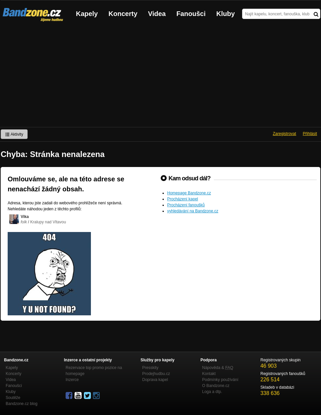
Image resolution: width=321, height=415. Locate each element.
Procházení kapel (182, 199)
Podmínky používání (220, 379)
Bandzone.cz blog (21, 403)
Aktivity (14, 134)
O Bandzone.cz (215, 385)
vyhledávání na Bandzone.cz (192, 211)
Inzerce (72, 379)
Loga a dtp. (212, 391)
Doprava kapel (155, 379)
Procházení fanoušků (186, 205)
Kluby (225, 13)
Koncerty (123, 13)
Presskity (150, 367)
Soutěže (13, 397)
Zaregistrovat (284, 133)
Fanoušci (191, 13)
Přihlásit (310, 133)
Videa (157, 13)
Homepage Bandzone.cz (189, 193)
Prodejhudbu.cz (156, 373)
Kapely (87, 13)
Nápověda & (217, 367)
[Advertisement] (160, 77)
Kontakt (209, 373)
